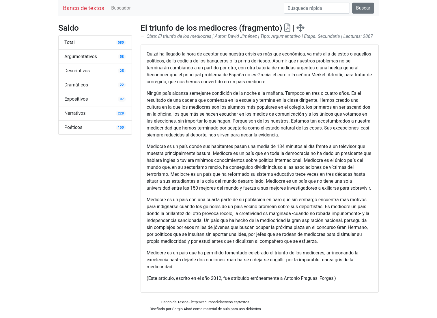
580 (121, 42)
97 (122, 99)
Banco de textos (83, 8)
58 (122, 57)
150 (121, 127)
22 (122, 85)
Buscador (121, 8)
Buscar (363, 8)
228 (121, 113)
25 (122, 71)
